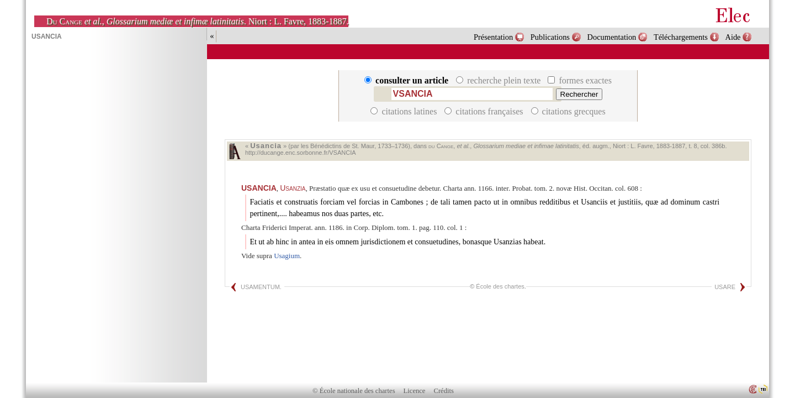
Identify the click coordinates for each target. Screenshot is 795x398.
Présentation (493, 37)
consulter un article (407, 80)
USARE (724, 287)
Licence (415, 391)
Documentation (612, 37)
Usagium (287, 256)
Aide (733, 37)
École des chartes (500, 286)
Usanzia (292, 188)
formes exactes (580, 80)
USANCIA (259, 188)
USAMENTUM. (261, 287)
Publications (550, 37)
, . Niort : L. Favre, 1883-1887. (197, 21)
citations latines (404, 111)
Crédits (444, 391)
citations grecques (568, 111)
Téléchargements (681, 37)
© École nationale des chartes (353, 391)
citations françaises (484, 111)
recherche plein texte (499, 80)
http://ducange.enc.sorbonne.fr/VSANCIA (300, 152)
